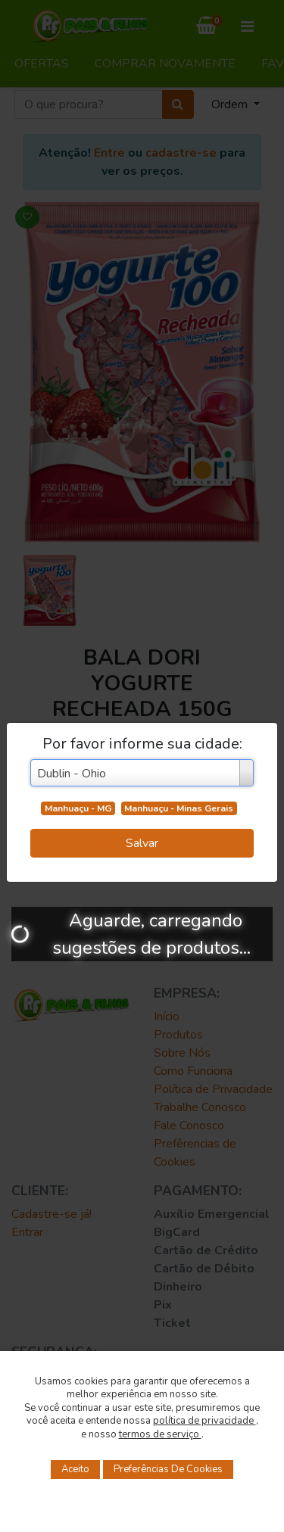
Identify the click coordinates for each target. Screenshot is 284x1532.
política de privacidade (204, 1421)
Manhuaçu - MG (78, 808)
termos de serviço (160, 1434)
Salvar (142, 843)
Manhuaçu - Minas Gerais (178, 808)
